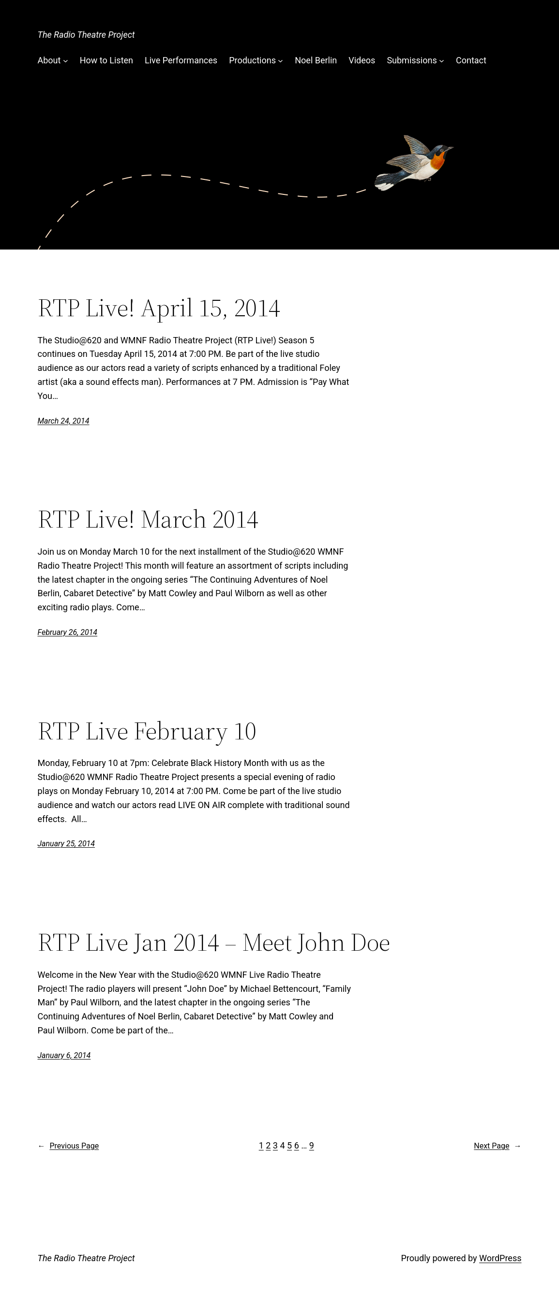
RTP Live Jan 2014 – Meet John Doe (214, 942)
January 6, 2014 (64, 1055)
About (49, 60)
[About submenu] (65, 60)
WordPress (500, 1258)
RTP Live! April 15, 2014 (159, 307)
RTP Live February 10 (147, 730)
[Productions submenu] (280, 60)
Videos (361, 60)
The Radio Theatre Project (86, 34)
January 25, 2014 (66, 843)
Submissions (412, 60)
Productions (252, 60)
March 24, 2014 (64, 421)
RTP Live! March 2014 (148, 518)
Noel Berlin (316, 60)
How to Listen (106, 60)
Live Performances (181, 60)
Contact (471, 60)
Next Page (497, 1146)
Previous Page (68, 1146)
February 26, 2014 (68, 632)
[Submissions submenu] (441, 60)
